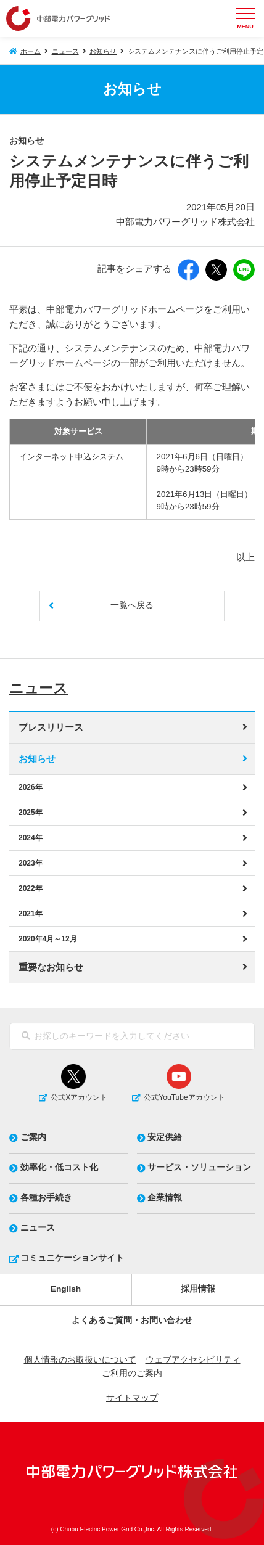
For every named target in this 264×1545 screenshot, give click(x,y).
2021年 (31, 913)
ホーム (30, 51)
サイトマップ (132, 1398)
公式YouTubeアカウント (184, 1097)
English (66, 1288)
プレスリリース (51, 727)
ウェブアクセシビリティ (193, 1359)
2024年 (31, 838)
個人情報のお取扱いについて (80, 1359)
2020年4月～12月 (48, 939)
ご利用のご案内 (132, 1373)
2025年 (31, 812)
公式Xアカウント (79, 1097)
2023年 (31, 863)
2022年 (31, 888)
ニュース (65, 51)
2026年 (31, 787)
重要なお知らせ (51, 967)
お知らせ (103, 51)
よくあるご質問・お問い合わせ (132, 1320)
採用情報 (198, 1288)
